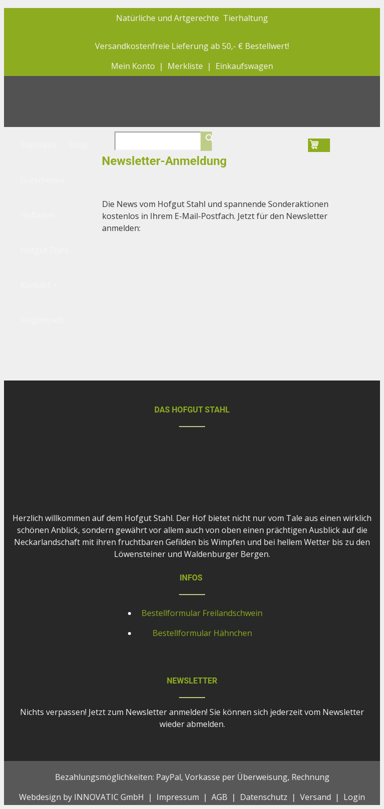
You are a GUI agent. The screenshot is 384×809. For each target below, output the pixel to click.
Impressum (177, 797)
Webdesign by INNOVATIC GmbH (81, 797)
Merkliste (185, 66)
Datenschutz (264, 797)
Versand (315, 797)
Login (354, 797)
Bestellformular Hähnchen (202, 633)
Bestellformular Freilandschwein (202, 613)
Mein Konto (133, 66)
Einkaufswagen (244, 66)
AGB (220, 797)
